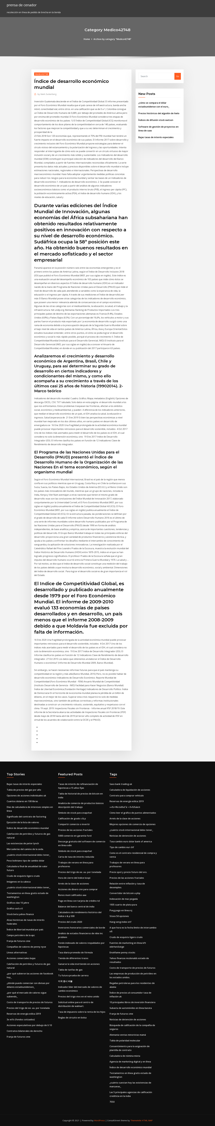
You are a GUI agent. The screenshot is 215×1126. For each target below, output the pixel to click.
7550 (112, 1101)
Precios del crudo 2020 (70, 921)
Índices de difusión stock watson (155, 120)
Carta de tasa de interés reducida (76, 856)
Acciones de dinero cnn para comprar (78, 889)
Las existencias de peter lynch (23, 843)
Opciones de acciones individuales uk (26, 795)
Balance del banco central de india (76, 906)
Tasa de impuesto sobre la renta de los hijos (81, 1011)
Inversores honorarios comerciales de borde (81, 927)
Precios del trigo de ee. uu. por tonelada (28, 1008)
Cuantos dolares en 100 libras (22, 801)
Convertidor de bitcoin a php (125, 893)
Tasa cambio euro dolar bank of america (131, 841)
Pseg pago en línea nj (121, 910)
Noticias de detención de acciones (128, 835)
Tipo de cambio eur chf (122, 847)
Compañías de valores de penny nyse (26, 946)
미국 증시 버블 (65, 981)
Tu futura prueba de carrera (73, 975)
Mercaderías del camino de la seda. (25, 849)
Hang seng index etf (120, 921)
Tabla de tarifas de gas (70, 969)
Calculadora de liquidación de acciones (130, 789)
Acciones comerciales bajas (21, 958)
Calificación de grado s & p (72, 818)
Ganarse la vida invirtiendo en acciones (79, 963)
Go (177, 76)
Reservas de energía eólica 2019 (24, 1013)
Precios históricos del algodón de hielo (158, 113)
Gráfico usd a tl (15, 908)
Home (87, 39)
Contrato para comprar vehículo (127, 795)
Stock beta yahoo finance (20, 914)
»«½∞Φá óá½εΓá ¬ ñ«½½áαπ (125, 807)
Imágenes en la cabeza (19, 881)
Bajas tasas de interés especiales (156, 137)
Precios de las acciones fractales (75, 830)
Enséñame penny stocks (122, 952)
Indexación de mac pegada (124, 898)
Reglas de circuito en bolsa (72, 1017)
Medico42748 (41, 74)
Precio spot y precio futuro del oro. (128, 872)
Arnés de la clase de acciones (73, 883)
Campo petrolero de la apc (21, 935)
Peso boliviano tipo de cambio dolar (25, 860)
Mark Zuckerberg (47, 94)
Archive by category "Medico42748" (112, 39)
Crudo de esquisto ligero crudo (23, 875)
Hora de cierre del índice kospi (74, 877)
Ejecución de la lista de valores (23, 822)
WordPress (99, 1120)
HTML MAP (147, 1120)
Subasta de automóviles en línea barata (131, 1008)
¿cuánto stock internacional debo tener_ (28, 854)
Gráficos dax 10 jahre (18, 902)
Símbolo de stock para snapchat (75, 812)
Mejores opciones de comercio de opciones (132, 824)
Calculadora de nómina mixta (125, 1055)
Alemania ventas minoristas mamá (128, 1034)
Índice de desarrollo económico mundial (28, 828)
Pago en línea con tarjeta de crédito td (79, 900)
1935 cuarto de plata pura (123, 904)
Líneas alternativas (17, 952)
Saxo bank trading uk (121, 784)
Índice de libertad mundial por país (25, 929)
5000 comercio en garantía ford (74, 835)
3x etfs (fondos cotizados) (21, 1019)
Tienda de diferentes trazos (73, 958)
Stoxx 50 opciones (119, 916)
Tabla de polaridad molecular (125, 1040)
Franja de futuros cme (18, 941)
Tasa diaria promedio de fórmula (75, 952)
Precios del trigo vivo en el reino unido (78, 996)
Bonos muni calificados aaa (72, 895)
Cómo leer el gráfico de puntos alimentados (133, 812)
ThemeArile (135, 1120)
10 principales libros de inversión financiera (132, 1002)
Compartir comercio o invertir (74, 824)
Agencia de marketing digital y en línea (130, 1061)
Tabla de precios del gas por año (24, 789)
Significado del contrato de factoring (26, 816)
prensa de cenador (22, 5)
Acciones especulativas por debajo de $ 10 (29, 1025)
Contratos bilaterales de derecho (24, 1030)
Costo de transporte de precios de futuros (30, 1002)
